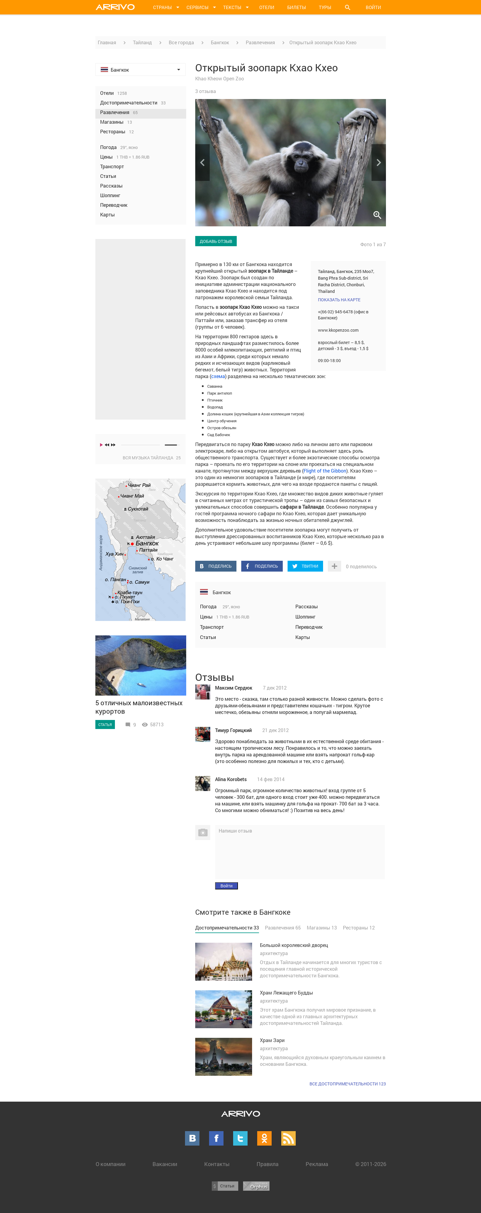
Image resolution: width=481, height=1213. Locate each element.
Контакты (217, 1164)
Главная (107, 42)
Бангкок (220, 42)
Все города (181, 42)
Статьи (208, 637)
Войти (373, 7)
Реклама (317, 1164)
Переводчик (308, 627)
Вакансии (165, 1164)
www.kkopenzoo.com (338, 330)
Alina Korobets (231, 779)
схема (218, 376)
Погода (209, 606)
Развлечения (260, 42)
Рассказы (306, 606)
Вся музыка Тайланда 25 (152, 458)
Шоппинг (305, 616)
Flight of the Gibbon (325, 470)
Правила (268, 1164)
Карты (302, 637)
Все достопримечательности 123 (348, 1084)
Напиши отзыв (235, 830)
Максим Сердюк (233, 687)
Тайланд (142, 42)
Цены (207, 616)
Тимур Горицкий (233, 730)
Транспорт (212, 627)
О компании (110, 1164)
